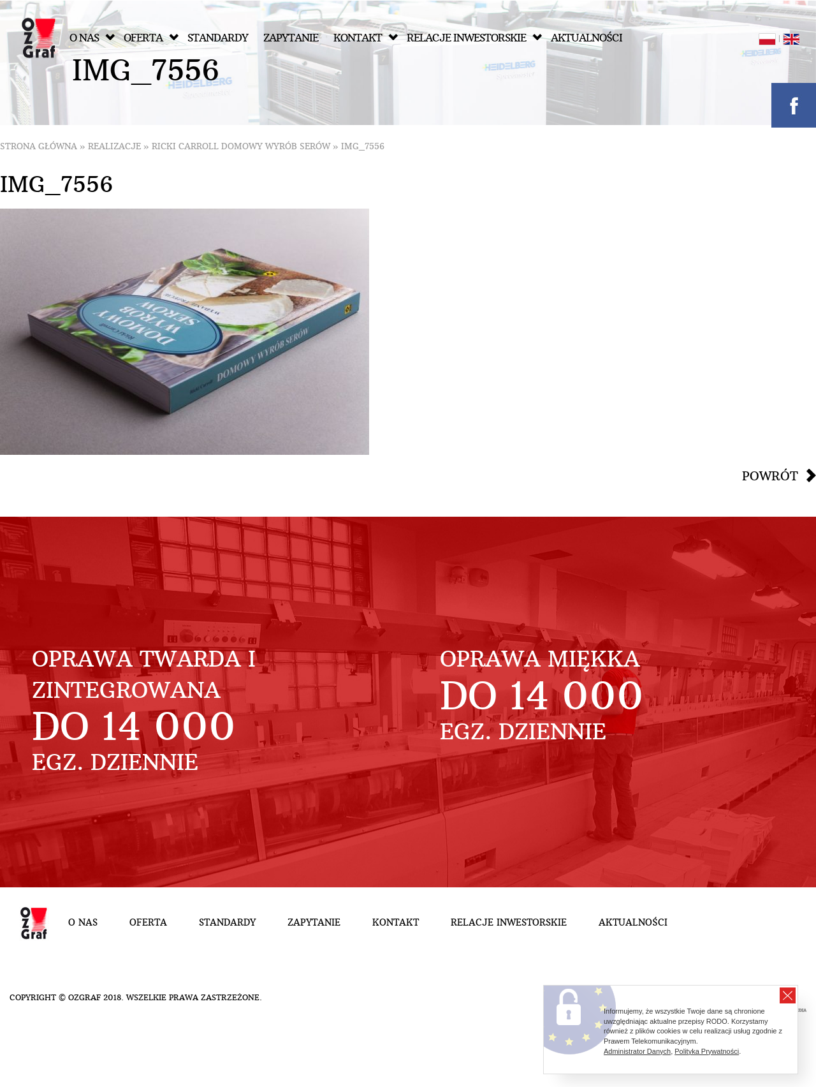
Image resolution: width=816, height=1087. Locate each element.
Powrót (770, 476)
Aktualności (586, 38)
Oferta (151, 38)
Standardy (217, 38)
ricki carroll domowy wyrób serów (241, 146)
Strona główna (38, 146)
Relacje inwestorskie (474, 38)
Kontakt (365, 38)
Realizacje (114, 146)
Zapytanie (290, 38)
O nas (92, 38)
